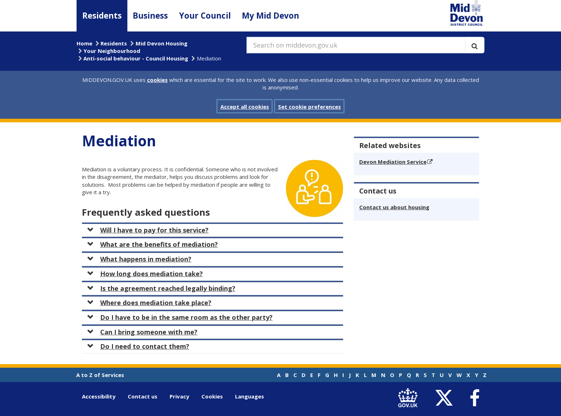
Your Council (205, 15)
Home (84, 43)
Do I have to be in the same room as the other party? (180, 317)
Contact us (142, 396)
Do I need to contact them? (138, 346)
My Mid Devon (270, 15)
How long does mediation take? (145, 273)
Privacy (179, 396)
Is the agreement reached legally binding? (161, 288)
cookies (157, 79)
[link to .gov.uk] (409, 398)
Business (150, 15)
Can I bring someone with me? (142, 332)
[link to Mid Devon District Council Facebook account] (474, 398)
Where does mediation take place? (149, 302)
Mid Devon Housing (161, 43)
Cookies (212, 396)
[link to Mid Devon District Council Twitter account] (445, 398)
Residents (102, 15)
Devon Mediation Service (392, 161)
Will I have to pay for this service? (148, 230)
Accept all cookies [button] (244, 106)
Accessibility (99, 396)
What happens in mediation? (139, 259)
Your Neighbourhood (111, 50)
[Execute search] (474, 45)
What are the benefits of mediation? (152, 244)
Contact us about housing (394, 207)
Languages (249, 396)
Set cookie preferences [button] (309, 106)
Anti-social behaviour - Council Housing (135, 58)
